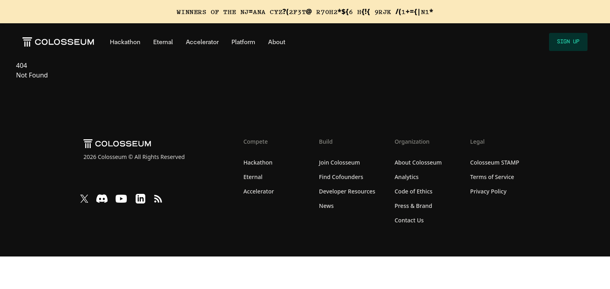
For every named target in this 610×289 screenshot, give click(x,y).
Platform (243, 42)
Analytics (406, 177)
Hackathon (125, 42)
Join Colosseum (339, 162)
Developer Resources (347, 191)
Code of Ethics (413, 191)
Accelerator (202, 42)
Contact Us (409, 220)
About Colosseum (418, 162)
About (276, 42)
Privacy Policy (488, 191)
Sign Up (568, 42)
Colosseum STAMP (494, 162)
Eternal (163, 42)
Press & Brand (413, 206)
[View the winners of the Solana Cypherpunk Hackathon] (305, 11)
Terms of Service (492, 177)
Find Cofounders (341, 177)
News (326, 206)
